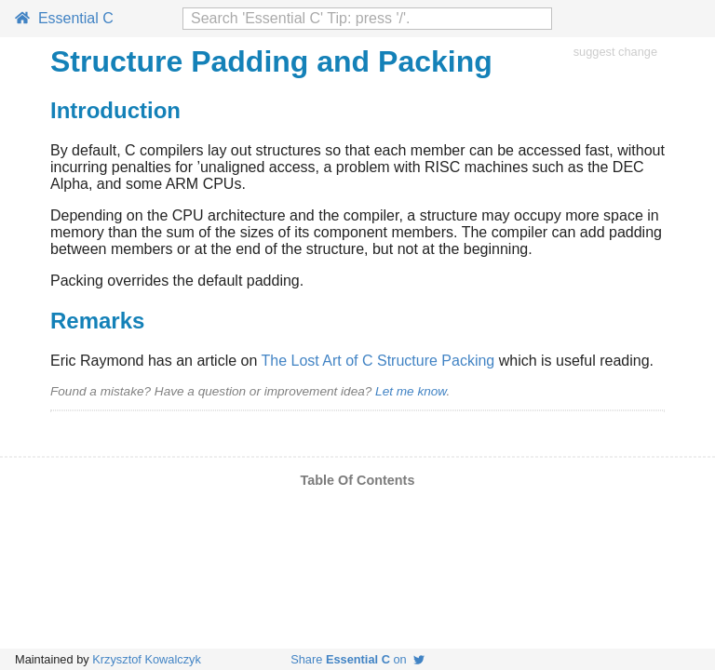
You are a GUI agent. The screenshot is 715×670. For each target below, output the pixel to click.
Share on (357, 659)
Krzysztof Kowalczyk (146, 659)
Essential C (64, 18)
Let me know (410, 391)
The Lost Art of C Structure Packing (377, 360)
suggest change (615, 52)
